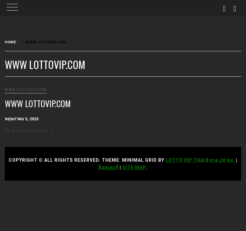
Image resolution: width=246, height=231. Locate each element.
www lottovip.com (25, 90)
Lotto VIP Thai (185, 160)
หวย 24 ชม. (222, 160)
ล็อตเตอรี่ (108, 167)
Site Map (134, 167)
